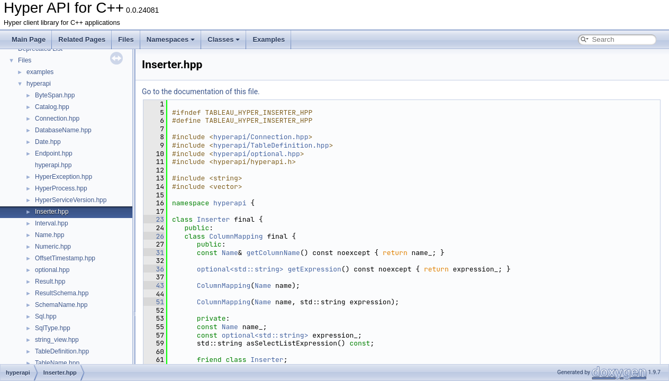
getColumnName (273, 252)
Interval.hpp (51, 223)
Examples (268, 39)
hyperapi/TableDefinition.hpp (271, 145)
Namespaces (171, 39)
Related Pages (81, 39)
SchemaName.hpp (61, 305)
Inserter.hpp (51, 211)
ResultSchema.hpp (61, 293)
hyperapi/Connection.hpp (260, 136)
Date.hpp (48, 142)
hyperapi (38, 83)
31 (153, 252)
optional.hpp (52, 270)
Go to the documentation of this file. (201, 91)
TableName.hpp (57, 363)
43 (153, 285)
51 (153, 301)
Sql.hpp (46, 316)
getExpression (314, 269)
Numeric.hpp (53, 246)
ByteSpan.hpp (55, 95)
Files (126, 39)
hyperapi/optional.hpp (256, 153)
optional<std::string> (240, 269)
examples (39, 72)
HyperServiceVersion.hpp (70, 200)
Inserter (213, 219)
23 (153, 219)
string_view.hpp (57, 339)
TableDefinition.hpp (62, 351)
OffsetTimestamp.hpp (65, 258)
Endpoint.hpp (54, 153)
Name (230, 252)
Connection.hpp (57, 118)
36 (153, 269)
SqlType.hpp (52, 328)
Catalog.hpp (52, 107)
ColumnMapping (236, 236)
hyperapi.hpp (53, 165)
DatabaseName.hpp (63, 130)
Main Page (29, 39)
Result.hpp (50, 281)
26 (153, 236)
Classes (223, 39)
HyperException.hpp (63, 176)
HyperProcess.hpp (61, 188)
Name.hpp (49, 235)
